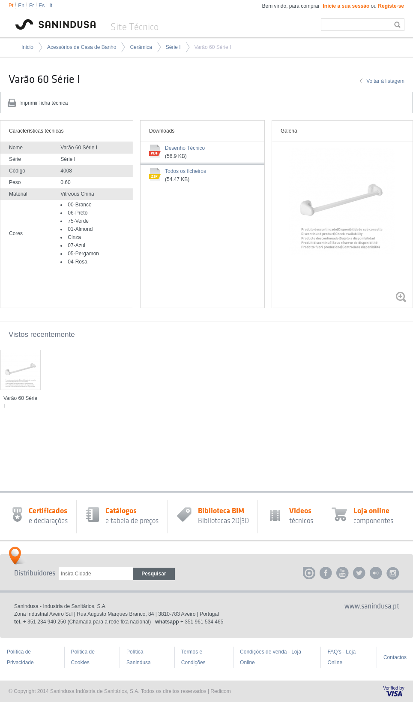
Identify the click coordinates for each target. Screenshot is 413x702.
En (21, 6)
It (50, 6)
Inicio (27, 47)
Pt (11, 6)
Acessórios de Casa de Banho (81, 47)
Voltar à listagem (385, 81)
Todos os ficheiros (185, 171)
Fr (31, 6)
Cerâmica (141, 47)
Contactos (395, 657)
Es (42, 6)
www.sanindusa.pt (371, 606)
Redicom (220, 691)
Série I (173, 47)
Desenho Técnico (185, 148)
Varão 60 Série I (213, 47)
